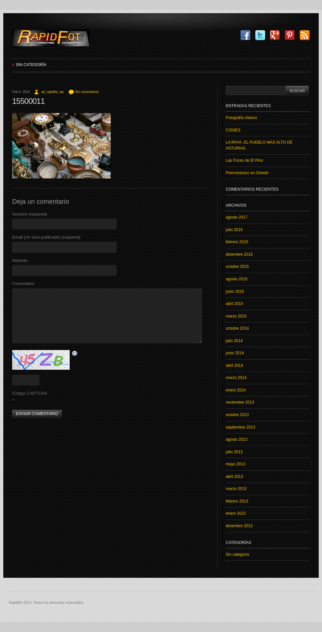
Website (20, 260)
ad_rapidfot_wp (52, 92)
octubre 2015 (237, 266)
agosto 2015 (236, 279)
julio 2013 (234, 452)
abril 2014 (234, 365)
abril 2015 (234, 303)
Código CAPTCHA (29, 393)
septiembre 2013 (240, 427)
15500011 (28, 101)
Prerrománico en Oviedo (247, 173)
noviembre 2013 (240, 402)
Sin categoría (31, 64)
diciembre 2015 (239, 254)
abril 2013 (234, 476)
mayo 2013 (235, 464)
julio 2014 (234, 341)
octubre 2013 (237, 414)
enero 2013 (236, 513)
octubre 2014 (237, 328)
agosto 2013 (236, 439)
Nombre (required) (29, 214)
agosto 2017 (236, 217)
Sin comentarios (87, 92)
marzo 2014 (236, 377)
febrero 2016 (237, 242)
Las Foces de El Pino (244, 160)
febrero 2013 (237, 501)
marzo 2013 (236, 488)
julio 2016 (234, 229)
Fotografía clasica (241, 117)
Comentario (23, 283)
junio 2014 (235, 353)
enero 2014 (236, 390)
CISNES (233, 130)
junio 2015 (235, 291)
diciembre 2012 (239, 526)
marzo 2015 (236, 316)
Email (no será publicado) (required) (46, 237)
